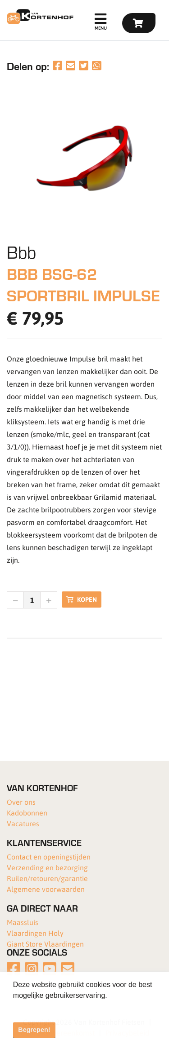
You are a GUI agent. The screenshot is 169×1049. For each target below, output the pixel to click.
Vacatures (23, 823)
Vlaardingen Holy (35, 933)
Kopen (81, 599)
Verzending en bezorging (47, 867)
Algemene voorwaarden (46, 889)
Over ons (21, 802)
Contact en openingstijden (49, 856)
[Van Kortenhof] (39, 16)
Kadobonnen (27, 812)
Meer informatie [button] (39, 1007)
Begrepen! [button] (34, 1029)
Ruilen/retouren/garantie (47, 878)
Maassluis (22, 922)
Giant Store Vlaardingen (45, 943)
